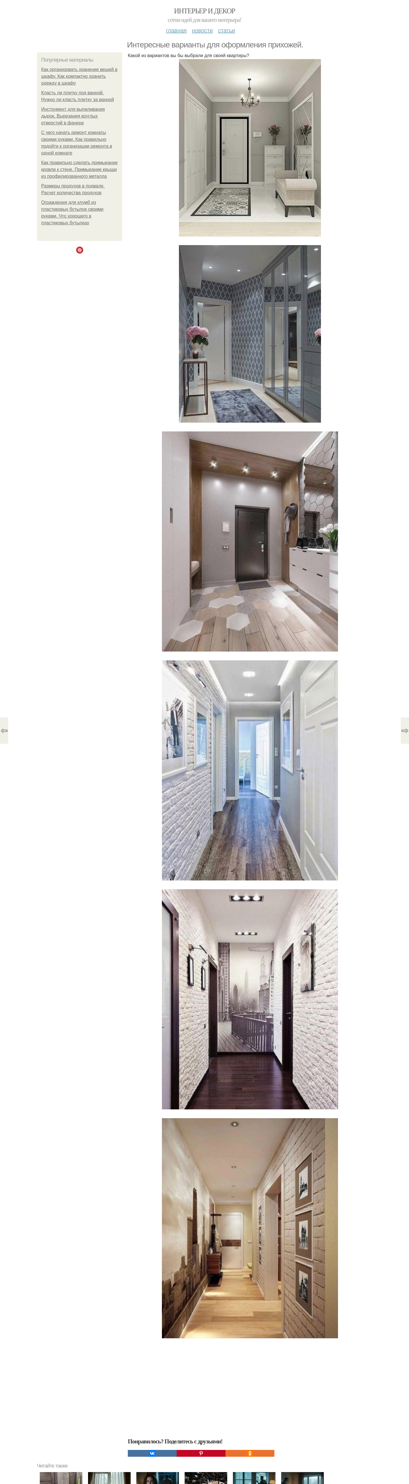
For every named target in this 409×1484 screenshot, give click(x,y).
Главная (176, 30)
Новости (202, 30)
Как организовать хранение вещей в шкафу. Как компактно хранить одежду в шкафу (79, 76)
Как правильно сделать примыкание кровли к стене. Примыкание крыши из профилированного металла (79, 169)
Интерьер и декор (204, 11)
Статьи (226, 30)
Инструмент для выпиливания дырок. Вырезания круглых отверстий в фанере (73, 116)
